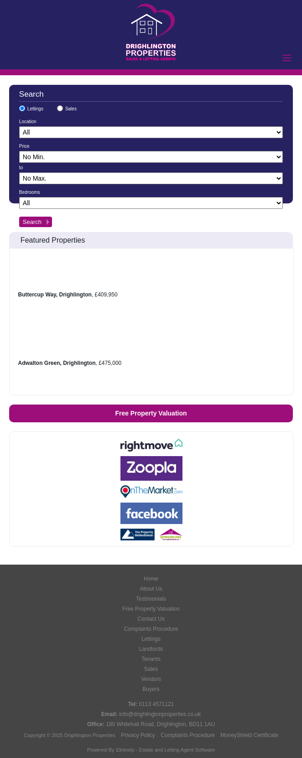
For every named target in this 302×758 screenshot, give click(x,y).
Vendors (151, 679)
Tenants (151, 659)
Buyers (150, 689)
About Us (151, 589)
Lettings (35, 108)
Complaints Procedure (151, 629)
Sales (71, 108)
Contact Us (150, 619)
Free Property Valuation (151, 413)
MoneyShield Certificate (249, 735)
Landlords (151, 649)
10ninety (125, 750)
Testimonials (151, 599)
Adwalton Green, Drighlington (57, 363)
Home (151, 579)
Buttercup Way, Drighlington (55, 294)
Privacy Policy (138, 735)
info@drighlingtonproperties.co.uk (160, 714)
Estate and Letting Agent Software (177, 750)
